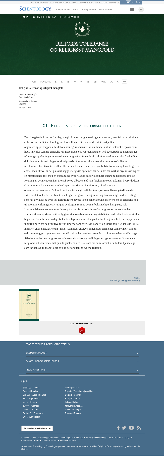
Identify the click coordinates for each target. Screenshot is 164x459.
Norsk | (73, 409)
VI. (87, 81)
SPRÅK (132, 2)
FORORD (45, 81)
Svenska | (31, 417)
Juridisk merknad (49, 440)
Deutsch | (73, 395)
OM (34, 81)
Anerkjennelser (89, 9)
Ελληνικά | (72, 398)
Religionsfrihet (63, 9)
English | (30, 391)
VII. (95, 81)
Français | (31, 398)
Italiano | (72, 402)
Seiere (76, 9)
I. (55, 81)
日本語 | (31, 406)
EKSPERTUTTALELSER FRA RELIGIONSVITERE (51, 17)
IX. (111, 81)
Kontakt (63, 440)
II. (62, 81)
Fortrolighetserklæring (96, 438)
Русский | (73, 413)
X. (118, 81)
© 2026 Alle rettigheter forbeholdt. (52, 438)
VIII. (103, 81)
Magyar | (74, 406)
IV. (74, 81)
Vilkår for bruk (115, 438)
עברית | (30, 402)
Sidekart (72, 440)
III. (68, 81)
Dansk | (72, 387)
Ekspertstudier (106, 9)
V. (81, 81)
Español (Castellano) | (79, 391)
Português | (33, 413)
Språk (24, 381)
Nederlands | (31, 409)
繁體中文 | (31, 387)
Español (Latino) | (35, 395)
